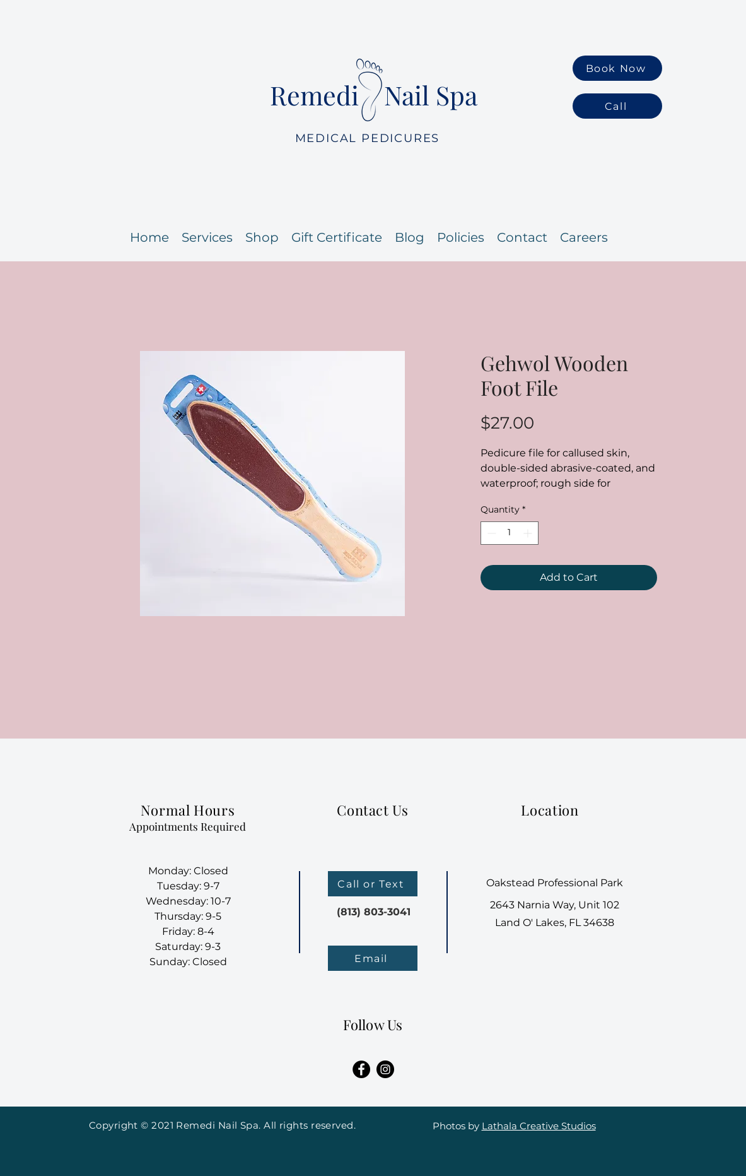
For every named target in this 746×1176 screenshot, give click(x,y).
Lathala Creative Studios (539, 1126)
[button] (584, 237)
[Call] (617, 106)
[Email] (372, 958)
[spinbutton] (509, 533)
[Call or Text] (372, 883)
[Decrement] (490, 533)
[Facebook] (361, 1069)
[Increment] (529, 533)
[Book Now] (617, 68)
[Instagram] (385, 1069)
